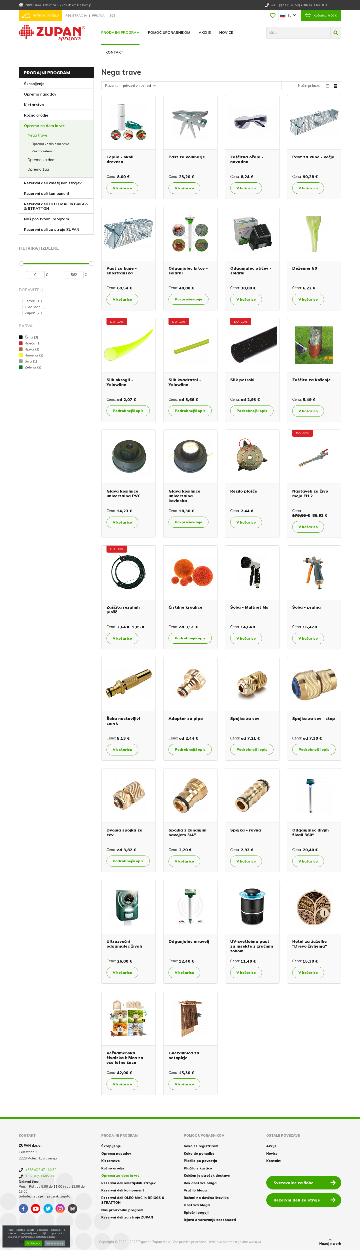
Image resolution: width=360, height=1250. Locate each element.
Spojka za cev (244, 718)
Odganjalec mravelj (188, 941)
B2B (113, 15)
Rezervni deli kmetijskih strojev (53, 183)
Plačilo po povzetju (200, 1161)
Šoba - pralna (306, 607)
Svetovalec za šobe (305, 1182)
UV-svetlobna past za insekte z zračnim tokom (251, 946)
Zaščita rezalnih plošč (123, 609)
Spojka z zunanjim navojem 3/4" (187, 832)
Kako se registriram (201, 1146)
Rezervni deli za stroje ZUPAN (51, 229)
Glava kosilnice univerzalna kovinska (184, 496)
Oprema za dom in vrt (44, 125)
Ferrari (33, 301)
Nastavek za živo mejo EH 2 (310, 493)
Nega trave (37, 135)
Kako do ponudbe (199, 1153)
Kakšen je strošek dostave (207, 1175)
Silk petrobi (242, 379)
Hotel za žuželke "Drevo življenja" (309, 944)
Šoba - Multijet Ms (249, 607)
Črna (31, 337)
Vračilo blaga (195, 1190)
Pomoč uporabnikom (169, 32)
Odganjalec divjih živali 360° (310, 832)
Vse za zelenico (44, 151)
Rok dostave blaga (200, 1183)
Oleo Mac (35, 307)
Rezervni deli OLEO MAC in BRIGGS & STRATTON (56, 206)
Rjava (32, 349)
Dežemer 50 (304, 268)
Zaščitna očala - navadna (247, 159)
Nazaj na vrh (330, 1241)
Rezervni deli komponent (47, 193)
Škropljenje (34, 83)
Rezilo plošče (243, 491)
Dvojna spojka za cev (124, 832)
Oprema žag (38, 169)
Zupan (33, 313)
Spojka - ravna (245, 829)
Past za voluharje (186, 156)
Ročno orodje (36, 115)
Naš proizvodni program (46, 219)
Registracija (77, 15)
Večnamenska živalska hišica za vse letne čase (124, 1057)
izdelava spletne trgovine (228, 1242)
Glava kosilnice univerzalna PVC (123, 493)
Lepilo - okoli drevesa (120, 159)
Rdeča (32, 343)
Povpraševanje (188, 299)
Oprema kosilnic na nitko (50, 144)
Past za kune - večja (313, 156)
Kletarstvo (34, 104)
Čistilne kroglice (185, 607)
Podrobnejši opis (128, 410)
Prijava (98, 15)
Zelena (33, 367)
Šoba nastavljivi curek (123, 721)
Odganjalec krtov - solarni (188, 270)
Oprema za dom (42, 159)
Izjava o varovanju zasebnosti (210, 1220)
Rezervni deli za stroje (305, 1199)
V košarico (122, 188)
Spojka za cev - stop (313, 718)
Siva (31, 361)
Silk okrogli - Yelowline (119, 382)
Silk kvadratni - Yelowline (184, 382)
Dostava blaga (197, 1205)
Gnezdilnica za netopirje (183, 1055)
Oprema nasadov (40, 94)
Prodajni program (120, 32)
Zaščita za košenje (311, 379)
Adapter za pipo (185, 718)
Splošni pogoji (196, 1212)
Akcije (205, 32)
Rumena (34, 355)
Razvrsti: (112, 85)
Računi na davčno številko (206, 1198)
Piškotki (26, 1242)
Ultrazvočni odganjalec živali (124, 944)
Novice (226, 32)
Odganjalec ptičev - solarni (250, 270)
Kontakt (114, 52)
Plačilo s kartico (198, 1168)
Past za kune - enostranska (121, 270)
